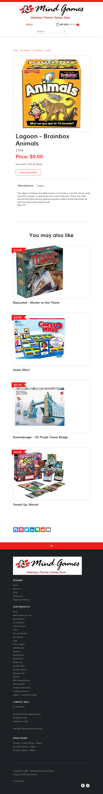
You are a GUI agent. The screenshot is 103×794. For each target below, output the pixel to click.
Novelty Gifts (18, 665)
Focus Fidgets (19, 644)
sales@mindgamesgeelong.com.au (27, 728)
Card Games (38, 50)
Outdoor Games (20, 669)
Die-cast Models (20, 633)
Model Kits (17, 662)
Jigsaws (16, 651)
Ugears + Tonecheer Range (25, 694)
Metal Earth (18, 658)
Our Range (25, 50)
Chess (15, 629)
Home (15, 50)
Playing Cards (19, 673)
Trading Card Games (22, 687)
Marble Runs (18, 654)
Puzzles (16, 676)
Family (48, 50)
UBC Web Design (29, 774)
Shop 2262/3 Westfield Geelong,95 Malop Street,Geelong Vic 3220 (27, 718)
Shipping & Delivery (21, 599)
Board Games (19, 618)
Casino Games (19, 626)
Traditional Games (21, 691)
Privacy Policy (19, 781)
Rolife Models (19, 683)
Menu (29, 24)
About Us (17, 588)
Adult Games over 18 (22, 615)
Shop (15, 592)
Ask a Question (28, 172)
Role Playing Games (21, 680)
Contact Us (18, 595)
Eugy (15, 640)
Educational (18, 636)
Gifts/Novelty (18, 647)
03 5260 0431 (19, 706)
